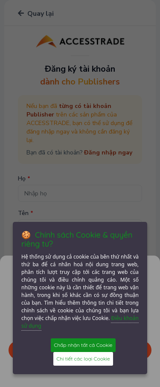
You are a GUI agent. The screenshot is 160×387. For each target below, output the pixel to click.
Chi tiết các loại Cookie (83, 358)
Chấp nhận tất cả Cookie (83, 345)
